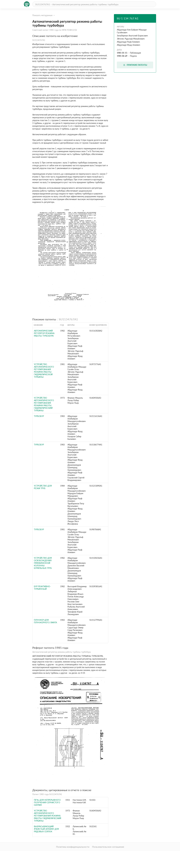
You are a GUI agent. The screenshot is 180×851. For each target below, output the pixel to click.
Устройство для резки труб (43, 487)
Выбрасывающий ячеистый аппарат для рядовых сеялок (46, 829)
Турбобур (39, 416)
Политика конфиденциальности (72, 846)
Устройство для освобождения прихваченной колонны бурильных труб (43, 563)
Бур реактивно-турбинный (42, 587)
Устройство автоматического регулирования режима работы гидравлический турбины (44, 404)
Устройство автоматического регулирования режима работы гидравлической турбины (44, 370)
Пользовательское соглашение (108, 846)
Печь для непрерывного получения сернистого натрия (47, 802)
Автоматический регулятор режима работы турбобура (44, 333)
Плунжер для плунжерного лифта (45, 621)
